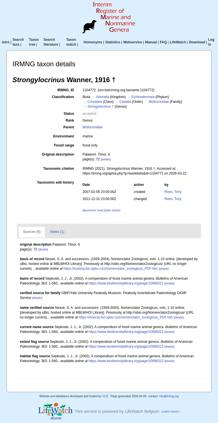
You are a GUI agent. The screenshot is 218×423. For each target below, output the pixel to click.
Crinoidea (94, 102)
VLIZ (105, 396)
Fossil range (64, 145)
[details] (106, 159)
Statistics (112, 42)
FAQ (163, 42)
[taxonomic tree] (93, 210)
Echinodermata (142, 97)
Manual (151, 42)
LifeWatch (178, 42)
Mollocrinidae (159, 102)
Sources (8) (32, 232)
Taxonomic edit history (55, 182)
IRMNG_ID (65, 90)
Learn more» (171, 411)
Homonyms (93, 42)
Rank (70, 120)
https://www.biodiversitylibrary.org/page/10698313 (126, 283)
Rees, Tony (173, 192)
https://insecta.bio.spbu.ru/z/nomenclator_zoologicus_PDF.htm (111, 269)
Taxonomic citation (58, 169)
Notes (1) (57, 232)
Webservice (132, 42)
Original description (58, 154)
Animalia (102, 97)
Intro (6, 42)
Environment (63, 136)
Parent (68, 127)
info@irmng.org (169, 396)
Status (69, 114)
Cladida (125, 102)
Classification (63, 97)
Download (197, 42)
